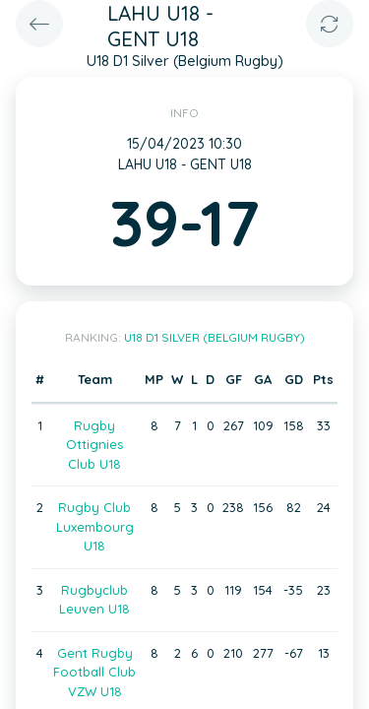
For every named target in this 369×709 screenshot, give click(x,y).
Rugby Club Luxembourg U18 (95, 526)
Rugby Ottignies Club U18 (94, 445)
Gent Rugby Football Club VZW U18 (94, 672)
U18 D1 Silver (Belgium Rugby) (214, 337)
